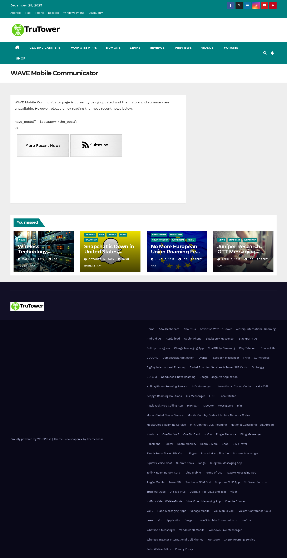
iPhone (39, 12)
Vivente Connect (236, 501)
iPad (28, 12)
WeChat (247, 520)
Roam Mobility (186, 443)
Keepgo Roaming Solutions (164, 396)
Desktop (53, 12)
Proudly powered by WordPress (31, 439)
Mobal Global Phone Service (165, 415)
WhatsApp (250, 240)
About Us (190, 329)
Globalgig (258, 367)
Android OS (154, 338)
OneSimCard (191, 434)
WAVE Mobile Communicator (218, 520)
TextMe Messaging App (241, 472)
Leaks (135, 48)
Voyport (190, 520)
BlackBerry (96, 12)
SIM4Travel (240, 443)
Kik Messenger (195, 396)
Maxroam (193, 405)
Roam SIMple (209, 443)
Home (150, 329)
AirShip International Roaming (256, 329)
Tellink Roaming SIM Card (163, 472)
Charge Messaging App (189, 348)
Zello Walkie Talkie (159, 549)
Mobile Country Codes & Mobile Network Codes (219, 415)
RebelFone (153, 443)
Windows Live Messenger (225, 530)
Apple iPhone (193, 338)
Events (203, 357)
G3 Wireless (261, 357)
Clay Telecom (247, 348)
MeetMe (208, 405)
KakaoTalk (262, 386)
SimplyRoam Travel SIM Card (165, 453)
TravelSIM (176, 234)
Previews (183, 48)
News (22, 240)
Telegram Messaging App (226, 463)
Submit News (185, 463)
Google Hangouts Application (218, 376)
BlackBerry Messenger (220, 338)
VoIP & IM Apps (83, 48)
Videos (207, 48)
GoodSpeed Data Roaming (178, 376)
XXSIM (191, 240)
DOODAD (152, 357)
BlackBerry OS (248, 338)
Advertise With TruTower (216, 329)
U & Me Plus (177, 491)
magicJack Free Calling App (165, 405)
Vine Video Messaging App (204, 501)
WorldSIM (178, 240)
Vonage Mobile (199, 510)
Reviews (157, 48)
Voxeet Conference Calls (255, 510)
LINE (212, 396)
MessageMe (225, 405)
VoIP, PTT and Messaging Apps (166, 510)
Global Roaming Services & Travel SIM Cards (218, 367)
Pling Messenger (251, 434)
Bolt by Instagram (158, 348)
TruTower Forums (255, 482)
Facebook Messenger (225, 357)
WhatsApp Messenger (161, 530)
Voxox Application (169, 520)
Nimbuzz (152, 434)
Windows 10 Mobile (191, 530)
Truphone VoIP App (227, 482)
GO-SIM (152, 376)
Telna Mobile (192, 472)
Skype (193, 453)
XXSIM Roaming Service (239, 539)
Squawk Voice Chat (159, 463)
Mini (240, 405)
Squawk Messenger (245, 453)
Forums (230, 48)
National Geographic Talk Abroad (252, 424)
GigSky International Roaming (166, 367)
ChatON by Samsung (221, 348)
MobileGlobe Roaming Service (166, 424)
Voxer (150, 520)
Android (15, 12)
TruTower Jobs (156, 491)
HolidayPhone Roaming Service (167, 386)
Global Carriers (45, 48)
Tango (202, 463)
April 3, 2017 (232, 259)
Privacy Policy (184, 549)
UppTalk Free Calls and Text (208, 491)
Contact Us (268, 348)
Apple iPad (173, 338)
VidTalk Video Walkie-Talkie (164, 501)
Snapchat (91, 240)
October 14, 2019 (101, 259)
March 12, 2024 (34, 259)
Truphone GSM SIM (198, 482)
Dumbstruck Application (178, 357)
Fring (246, 357)
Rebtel (169, 443)
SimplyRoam (159, 234)
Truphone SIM (160, 240)
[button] (265, 53)
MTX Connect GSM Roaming (208, 424)
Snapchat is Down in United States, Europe (109, 251)
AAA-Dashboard (169, 329)
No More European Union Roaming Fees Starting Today (176, 251)
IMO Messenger (202, 386)
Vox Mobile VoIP (224, 510)
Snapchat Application (215, 453)
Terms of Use (213, 472)
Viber (233, 491)
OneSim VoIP (170, 434)
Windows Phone (73, 12)
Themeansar (95, 439)
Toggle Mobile (156, 482)
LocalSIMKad (227, 396)
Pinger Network (226, 434)
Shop (20, 58)
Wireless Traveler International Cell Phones (175, 539)
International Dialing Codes (233, 386)
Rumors (113, 48)
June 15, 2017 (165, 259)
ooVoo (208, 434)
